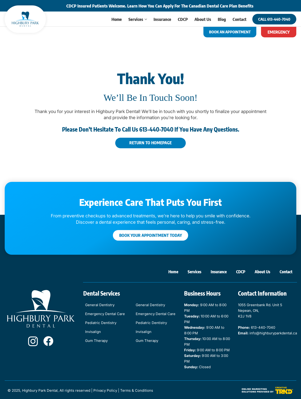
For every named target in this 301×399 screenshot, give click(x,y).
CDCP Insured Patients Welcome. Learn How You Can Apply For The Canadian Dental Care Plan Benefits (159, 5)
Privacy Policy (105, 390)
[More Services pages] (146, 19)
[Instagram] (33, 341)
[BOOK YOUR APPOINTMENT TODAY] (150, 235)
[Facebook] (48, 341)
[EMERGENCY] (278, 32)
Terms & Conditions (136, 390)
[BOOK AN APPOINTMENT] (229, 32)
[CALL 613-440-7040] (274, 19)
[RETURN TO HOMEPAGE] (150, 143)
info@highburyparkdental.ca (273, 333)
